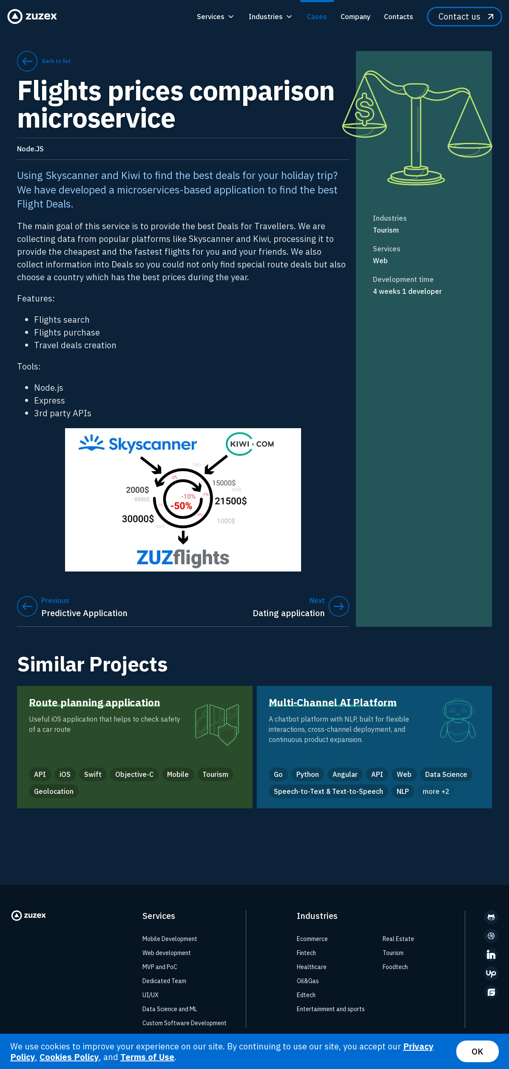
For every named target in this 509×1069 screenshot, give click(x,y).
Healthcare (312, 967)
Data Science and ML (169, 1009)
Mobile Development (169, 939)
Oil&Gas (308, 981)
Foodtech (395, 967)
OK (477, 1051)
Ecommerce (312, 939)
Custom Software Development (184, 1023)
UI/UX (150, 995)
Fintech (306, 953)
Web (380, 260)
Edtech (306, 995)
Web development (166, 953)
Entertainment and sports (331, 1009)
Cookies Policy (69, 1057)
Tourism (386, 230)
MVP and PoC (159, 967)
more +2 (436, 791)
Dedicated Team (164, 981)
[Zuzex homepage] (35, 16)
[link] (424, 230)
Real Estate (398, 939)
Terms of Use (147, 1057)
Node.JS (30, 149)
